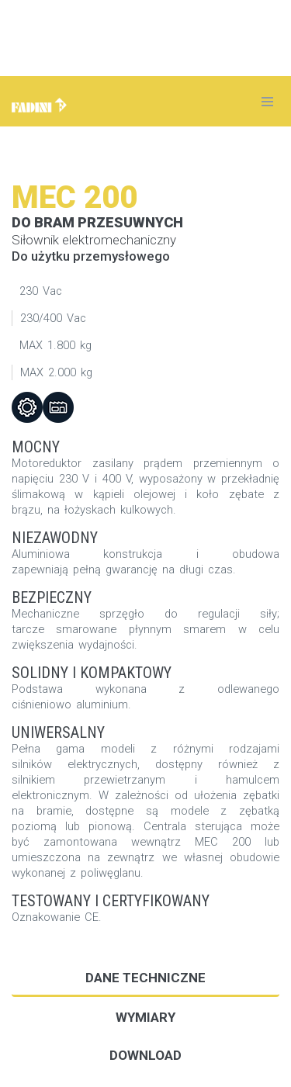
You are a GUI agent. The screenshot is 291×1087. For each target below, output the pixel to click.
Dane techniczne (145, 977)
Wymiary (145, 1017)
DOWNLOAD (145, 1055)
